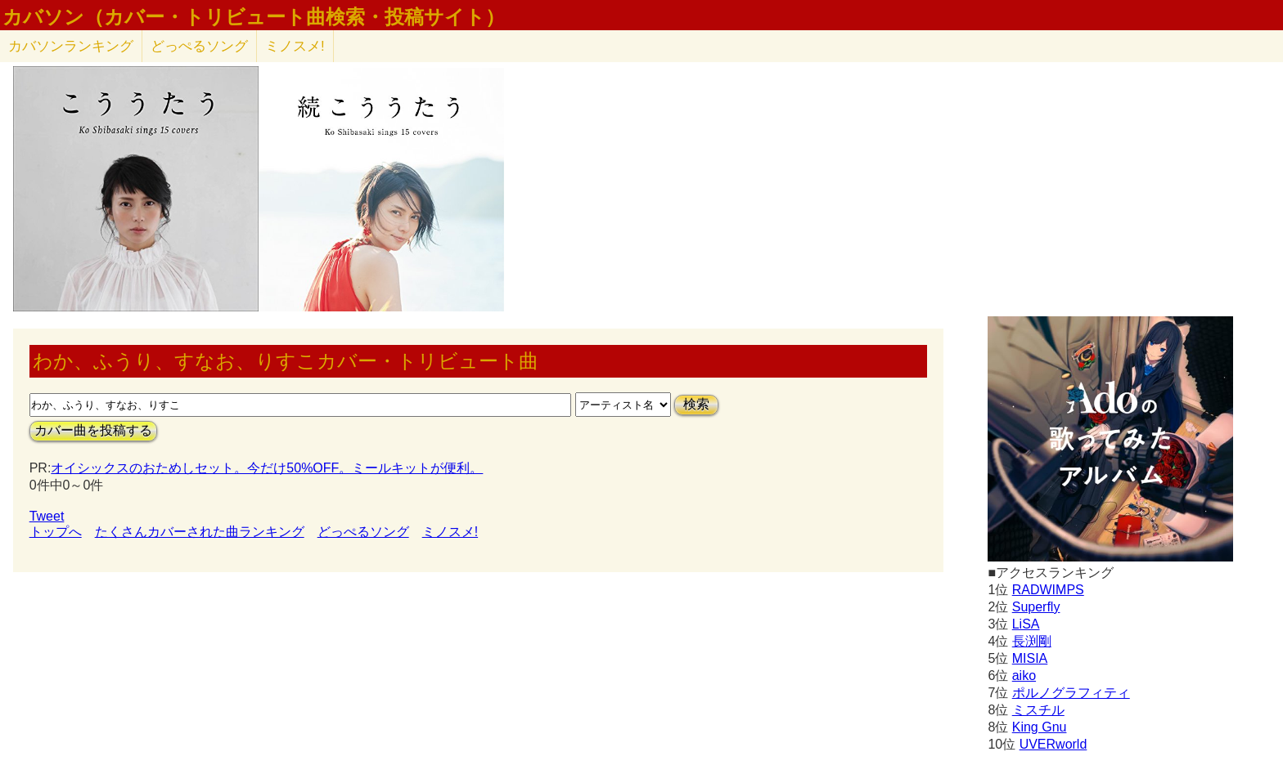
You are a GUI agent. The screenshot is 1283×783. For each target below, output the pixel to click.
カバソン (70, 46)
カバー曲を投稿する (93, 430)
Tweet (47, 516)
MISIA (1030, 658)
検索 (696, 404)
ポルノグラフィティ (1071, 693)
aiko (1024, 675)
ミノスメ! (295, 46)
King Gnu (1039, 727)
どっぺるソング (199, 46)
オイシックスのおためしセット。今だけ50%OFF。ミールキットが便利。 (267, 468)
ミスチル (1038, 710)
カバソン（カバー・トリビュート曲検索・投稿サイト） (253, 17)
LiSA (1026, 624)
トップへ (55, 532)
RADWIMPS (1048, 590)
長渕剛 (1031, 641)
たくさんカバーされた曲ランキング (199, 532)
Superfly (1036, 607)
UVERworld (1053, 744)
